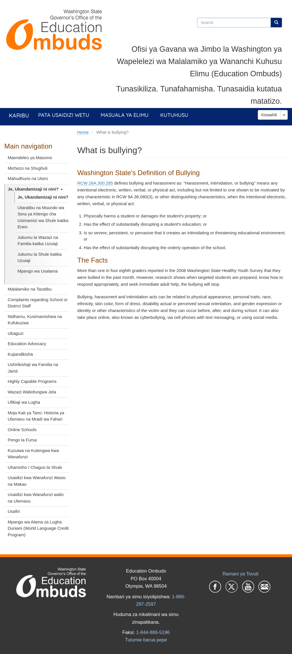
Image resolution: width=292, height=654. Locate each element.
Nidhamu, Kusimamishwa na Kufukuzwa (35, 319)
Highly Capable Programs (32, 381)
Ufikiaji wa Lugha (24, 402)
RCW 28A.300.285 (95, 183)
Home (83, 132)
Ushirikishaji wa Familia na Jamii (33, 367)
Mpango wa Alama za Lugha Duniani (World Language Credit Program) (38, 528)
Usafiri (14, 511)
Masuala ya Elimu (125, 115)
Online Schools (22, 429)
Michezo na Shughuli (27, 168)
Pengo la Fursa (22, 439)
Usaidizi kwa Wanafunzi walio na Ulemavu (36, 497)
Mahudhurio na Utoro (28, 178)
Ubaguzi (15, 333)
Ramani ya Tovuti (240, 573)
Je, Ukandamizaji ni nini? (35, 189)
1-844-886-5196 (153, 632)
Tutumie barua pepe (146, 639)
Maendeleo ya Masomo (30, 157)
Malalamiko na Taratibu (30, 289)
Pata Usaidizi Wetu (63, 115)
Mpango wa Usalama (38, 271)
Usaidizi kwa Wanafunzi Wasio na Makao (37, 481)
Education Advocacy (27, 343)
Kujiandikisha (20, 354)
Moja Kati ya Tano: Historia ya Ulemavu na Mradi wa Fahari (36, 416)
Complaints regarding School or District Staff (38, 303)
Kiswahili (269, 115)
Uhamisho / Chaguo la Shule (35, 467)
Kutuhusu (174, 115)
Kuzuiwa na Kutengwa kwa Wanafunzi (33, 453)
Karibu (19, 115)
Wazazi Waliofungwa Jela (32, 391)
